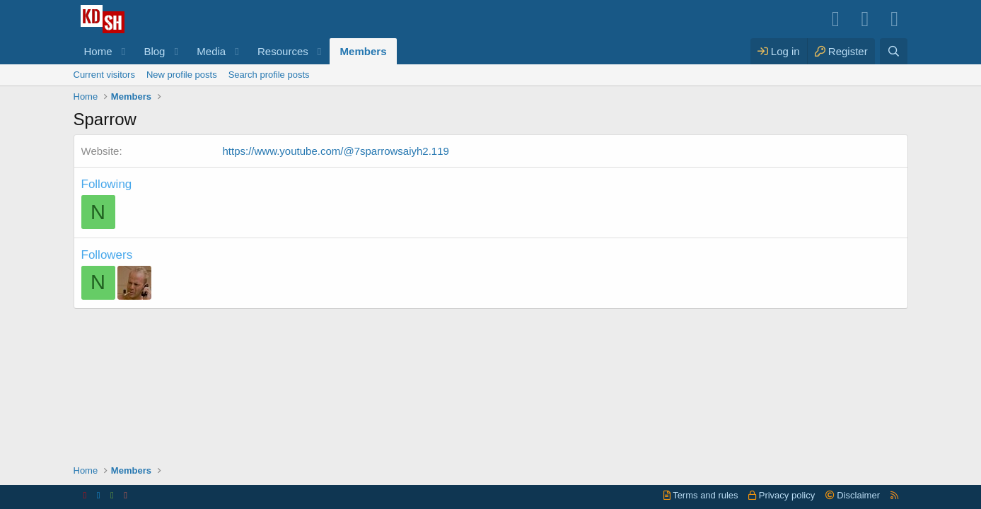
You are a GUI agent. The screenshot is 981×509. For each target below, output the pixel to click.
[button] (123, 51)
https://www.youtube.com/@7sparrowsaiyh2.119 (336, 151)
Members (363, 51)
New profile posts (181, 74)
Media (211, 51)
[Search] (893, 51)
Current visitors (104, 74)
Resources (282, 51)
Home (98, 51)
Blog (154, 51)
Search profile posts (269, 74)
